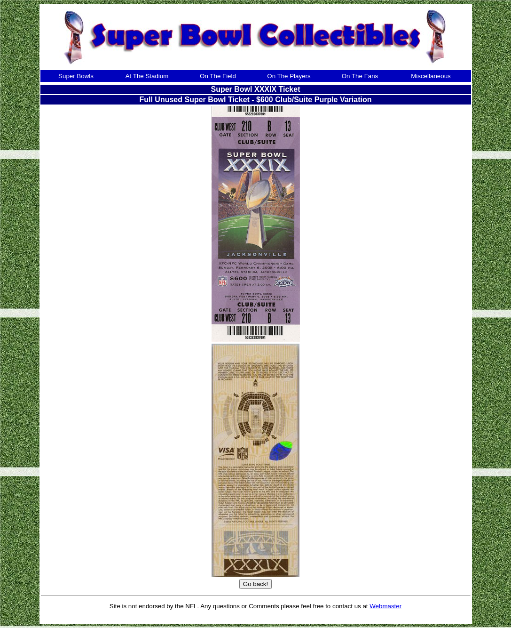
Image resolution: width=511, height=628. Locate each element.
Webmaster (385, 606)
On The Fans (360, 76)
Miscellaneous (430, 76)
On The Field (218, 76)
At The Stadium (147, 76)
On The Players (288, 76)
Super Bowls (76, 76)
